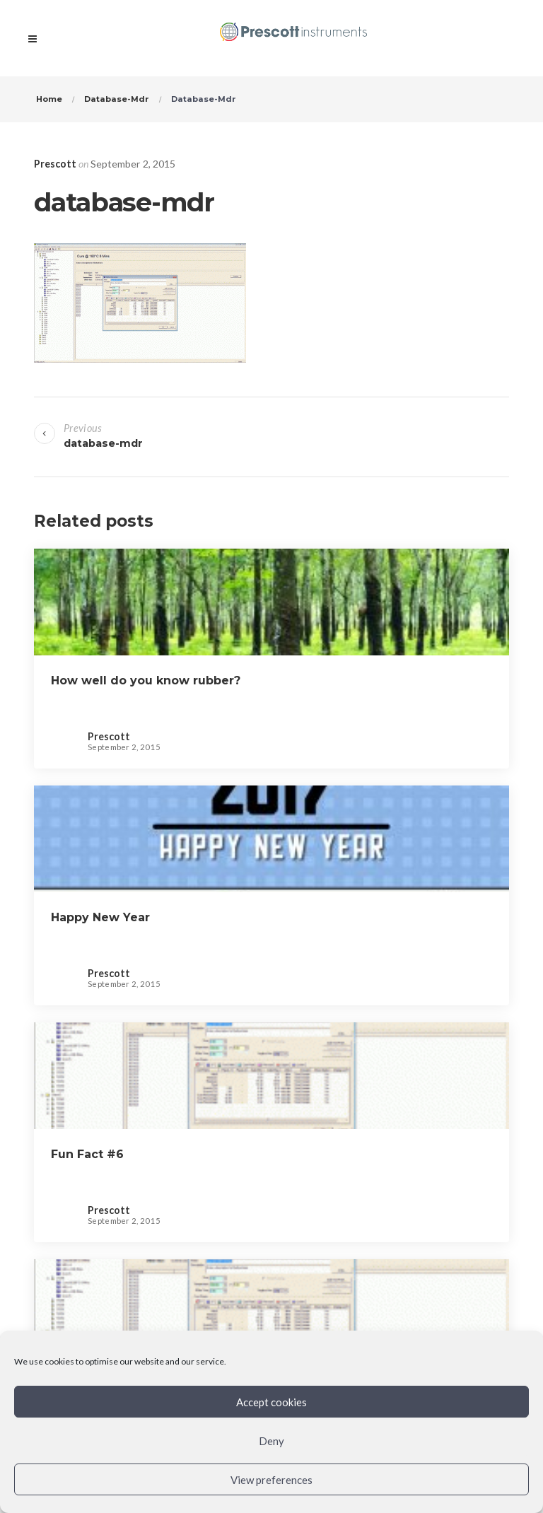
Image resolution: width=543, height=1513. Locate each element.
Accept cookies (271, 1402)
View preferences (271, 1479)
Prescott (55, 164)
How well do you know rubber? (145, 680)
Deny (271, 1441)
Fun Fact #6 (87, 1154)
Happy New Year (102, 917)
